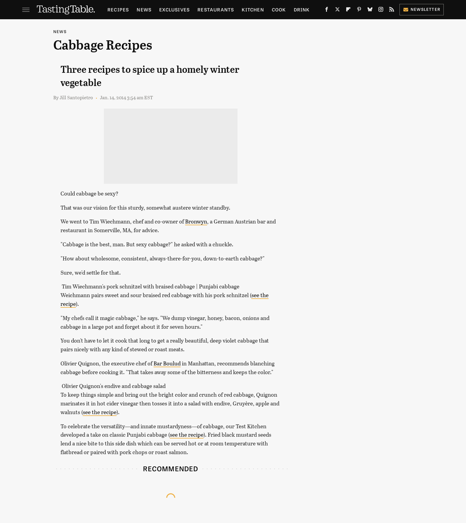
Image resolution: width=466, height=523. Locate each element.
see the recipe (99, 412)
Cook (279, 9)
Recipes (118, 9)
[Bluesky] (370, 10)
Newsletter (421, 9)
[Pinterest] (359, 10)
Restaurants (215, 9)
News (144, 9)
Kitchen (253, 9)
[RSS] (392, 10)
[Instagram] (381, 10)
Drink (302, 9)
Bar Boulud (167, 363)
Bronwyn (196, 221)
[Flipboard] (348, 10)
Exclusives (174, 9)
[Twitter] (337, 10)
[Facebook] (327, 10)
